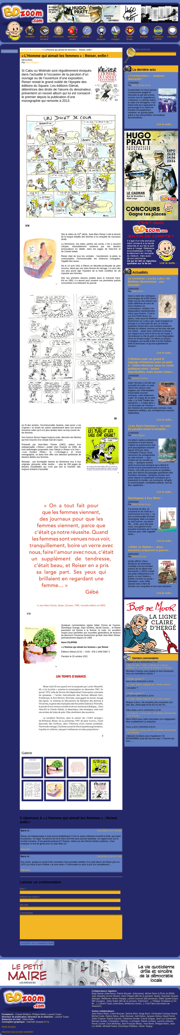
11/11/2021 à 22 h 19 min (109, 830)
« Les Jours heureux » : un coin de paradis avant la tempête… (149, 427)
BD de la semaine (44, 33)
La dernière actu (144, 69)
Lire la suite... (165, 124)
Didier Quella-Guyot (141, 85)
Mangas (144, 32)
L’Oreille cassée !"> (151, 683)
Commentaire (26, 913)
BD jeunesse (101, 33)
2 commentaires (9, 51)
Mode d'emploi (9, 1027)
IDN (46, 1022)
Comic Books (129, 33)
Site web (24, 905)
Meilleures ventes (72, 33)
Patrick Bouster (139, 556)
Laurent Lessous (140, 378)
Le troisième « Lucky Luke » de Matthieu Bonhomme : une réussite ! (149, 281)
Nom (22, 888)
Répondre (25, 849)
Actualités (30, 32)
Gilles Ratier (137, 291)
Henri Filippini (138, 435)
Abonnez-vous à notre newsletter (17, 1032)
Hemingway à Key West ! (145, 498)
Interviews (172, 32)
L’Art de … (87, 32)
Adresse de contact (29, 897)
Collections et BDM (158, 33)
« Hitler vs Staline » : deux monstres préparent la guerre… (149, 548)
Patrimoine (58, 32)
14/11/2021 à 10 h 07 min (109, 856)
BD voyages (115, 33)
